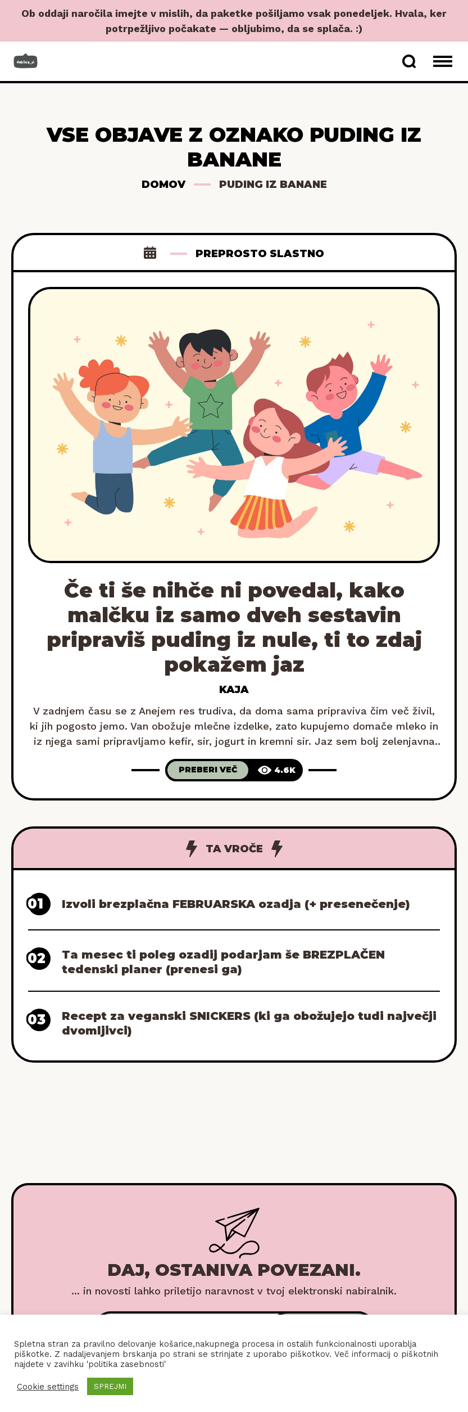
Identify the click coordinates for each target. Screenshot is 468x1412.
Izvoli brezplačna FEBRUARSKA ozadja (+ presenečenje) (236, 904)
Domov (163, 184)
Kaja (234, 689)
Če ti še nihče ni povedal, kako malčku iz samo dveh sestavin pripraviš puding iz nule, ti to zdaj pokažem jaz (234, 627)
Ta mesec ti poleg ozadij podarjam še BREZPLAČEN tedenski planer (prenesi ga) (223, 962)
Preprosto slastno (260, 254)
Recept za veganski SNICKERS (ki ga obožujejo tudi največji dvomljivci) (249, 1023)
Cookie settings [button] (48, 1387)
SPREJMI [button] (110, 1386)
